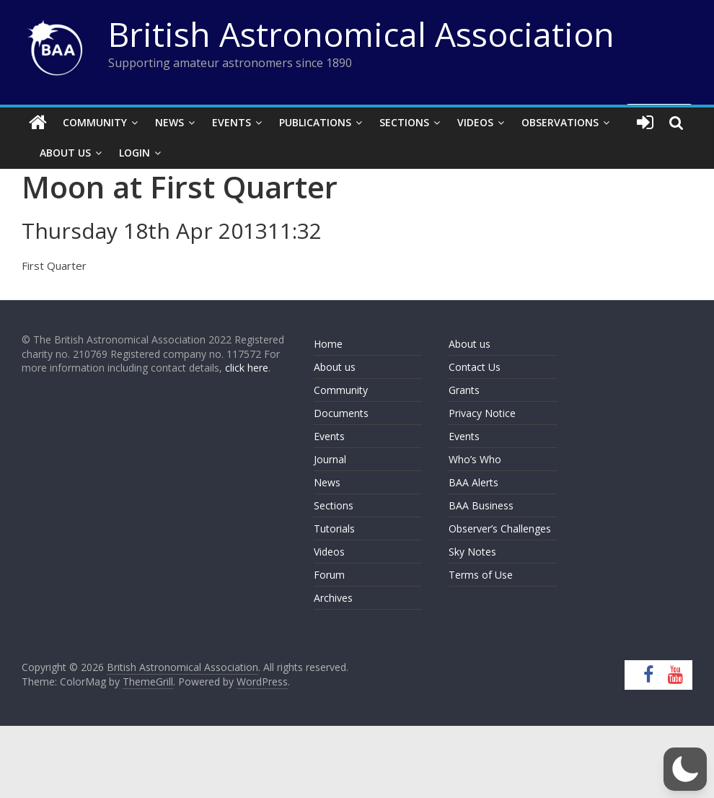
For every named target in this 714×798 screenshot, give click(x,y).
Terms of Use (481, 575)
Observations (560, 122)
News (169, 122)
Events (231, 122)
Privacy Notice (482, 413)
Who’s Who (475, 459)
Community (95, 122)
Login (134, 152)
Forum (329, 575)
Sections (404, 122)
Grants (464, 390)
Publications (315, 122)
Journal (330, 459)
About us (335, 367)
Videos (475, 122)
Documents (341, 413)
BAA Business (481, 505)
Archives (333, 598)
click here (246, 367)
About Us (65, 152)
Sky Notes (472, 551)
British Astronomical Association (361, 34)
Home (328, 344)
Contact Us (475, 367)
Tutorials (334, 528)
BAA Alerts (473, 482)
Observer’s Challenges (500, 528)
